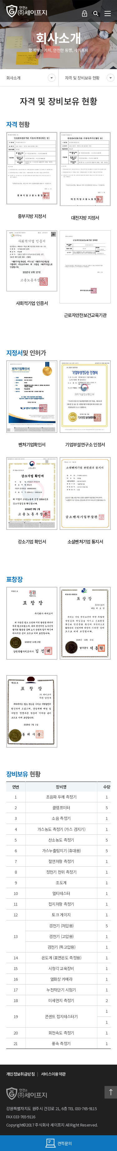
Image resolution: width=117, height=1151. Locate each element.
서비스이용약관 (53, 1074)
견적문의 (58, 1143)
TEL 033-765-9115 (82, 1108)
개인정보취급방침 (20, 1074)
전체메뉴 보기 (108, 13)
